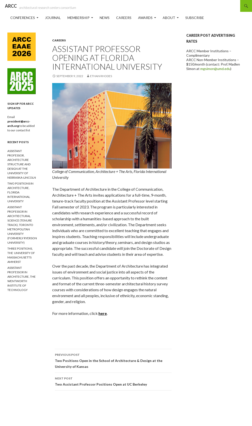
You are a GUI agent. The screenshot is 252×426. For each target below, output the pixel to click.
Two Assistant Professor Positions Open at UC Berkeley (113, 380)
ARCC (11, 6)
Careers (123, 18)
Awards (145, 18)
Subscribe (194, 18)
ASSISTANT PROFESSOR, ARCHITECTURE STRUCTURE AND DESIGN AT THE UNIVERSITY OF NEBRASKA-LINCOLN (21, 164)
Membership (78, 18)
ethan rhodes (101, 76)
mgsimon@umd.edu (215, 69)
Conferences (22, 18)
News (105, 18)
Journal (53, 18)
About (169, 18)
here (102, 313)
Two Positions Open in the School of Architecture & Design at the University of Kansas (113, 360)
